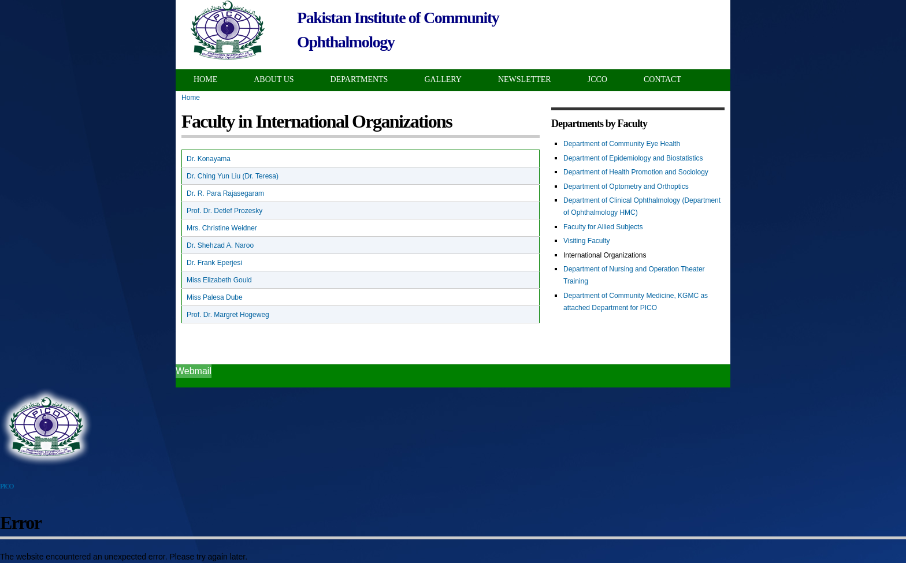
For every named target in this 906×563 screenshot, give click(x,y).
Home (205, 79)
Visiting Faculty (586, 241)
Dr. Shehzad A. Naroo (220, 245)
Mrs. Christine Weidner (222, 228)
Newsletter (524, 79)
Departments (359, 79)
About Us (274, 79)
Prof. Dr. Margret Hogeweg (228, 315)
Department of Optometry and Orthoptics (626, 186)
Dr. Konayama (209, 159)
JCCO (597, 79)
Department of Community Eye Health (621, 144)
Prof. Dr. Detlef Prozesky (224, 211)
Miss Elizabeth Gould (219, 280)
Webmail (193, 371)
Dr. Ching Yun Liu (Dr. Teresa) (233, 176)
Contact (662, 79)
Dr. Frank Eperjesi (214, 263)
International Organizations (604, 255)
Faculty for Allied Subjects (603, 227)
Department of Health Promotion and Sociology (635, 172)
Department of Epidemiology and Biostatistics (633, 158)
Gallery (443, 79)
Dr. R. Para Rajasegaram (225, 193)
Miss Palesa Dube (215, 297)
